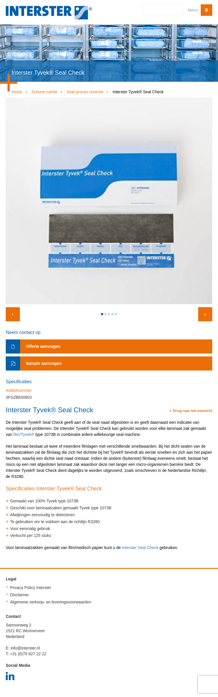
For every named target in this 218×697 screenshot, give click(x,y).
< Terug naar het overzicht (190, 411)
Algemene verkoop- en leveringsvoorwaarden (50, 602)
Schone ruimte (44, 92)
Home (17, 92)
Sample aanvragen (44, 363)
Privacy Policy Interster (30, 587)
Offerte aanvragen (43, 346)
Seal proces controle (85, 92)
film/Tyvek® (23, 434)
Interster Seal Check (140, 547)
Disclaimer (19, 594)
